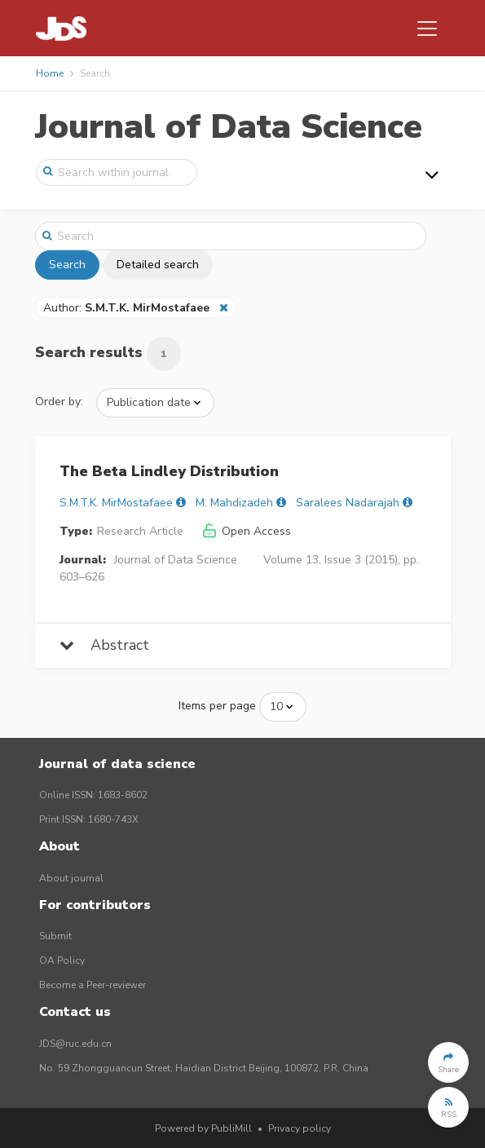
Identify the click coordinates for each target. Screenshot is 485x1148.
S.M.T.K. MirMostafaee (116, 502)
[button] (448, 1062)
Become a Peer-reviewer (92, 984)
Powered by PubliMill (203, 1128)
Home (50, 73)
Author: (128, 308)
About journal (71, 878)
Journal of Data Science (228, 127)
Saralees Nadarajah (347, 502)
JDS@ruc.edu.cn (75, 1043)
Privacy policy (299, 1128)
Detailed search (158, 264)
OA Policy (62, 960)
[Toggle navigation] (427, 28)
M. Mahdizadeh (234, 502)
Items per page (217, 705)
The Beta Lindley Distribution (169, 471)
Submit (55, 936)
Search (67, 264)
